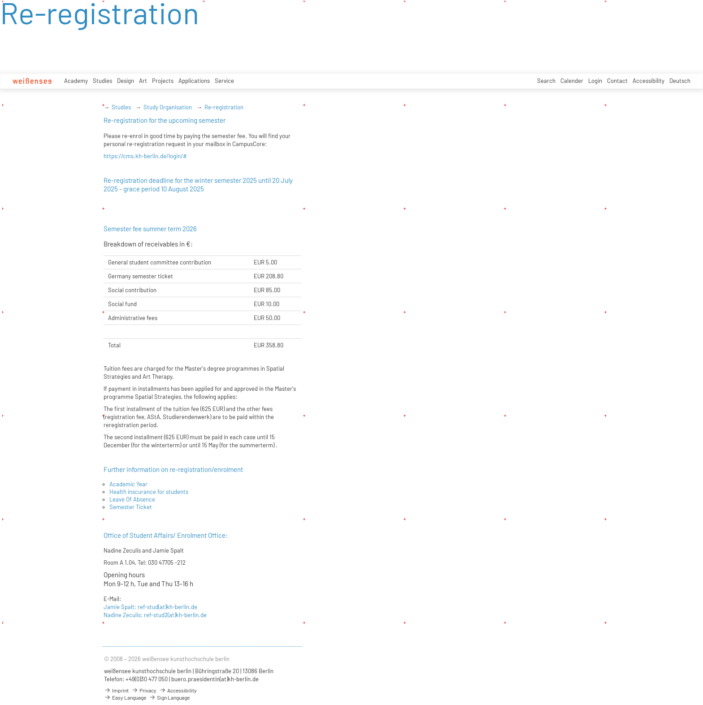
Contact (617, 80)
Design (125, 80)
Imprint (116, 690)
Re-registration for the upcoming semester (165, 120)
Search (546, 80)
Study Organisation (167, 107)
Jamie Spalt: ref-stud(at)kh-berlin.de (150, 606)
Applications (194, 80)
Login (595, 80)
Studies (102, 80)
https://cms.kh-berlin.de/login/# (145, 156)
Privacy (143, 690)
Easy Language (125, 697)
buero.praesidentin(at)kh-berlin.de (215, 679)
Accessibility (648, 80)
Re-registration (223, 107)
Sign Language (169, 697)
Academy (76, 80)
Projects (163, 80)
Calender (571, 80)
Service (224, 80)
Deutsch (679, 80)
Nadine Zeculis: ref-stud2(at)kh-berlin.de (155, 614)
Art (143, 80)
